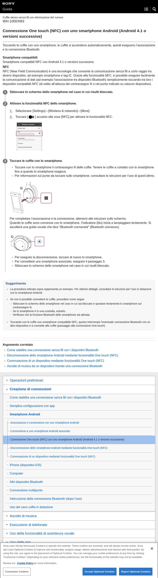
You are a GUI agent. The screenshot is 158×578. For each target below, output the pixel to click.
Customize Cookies (16, 573)
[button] (154, 9)
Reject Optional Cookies (135, 573)
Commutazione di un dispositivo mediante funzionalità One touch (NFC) (55, 360)
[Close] (152, 551)
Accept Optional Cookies (100, 573)
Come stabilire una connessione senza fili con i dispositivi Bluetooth (52, 350)
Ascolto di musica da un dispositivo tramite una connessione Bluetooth (54, 366)
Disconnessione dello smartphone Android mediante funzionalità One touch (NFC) (62, 355)
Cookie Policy (25, 565)
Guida (7, 9)
